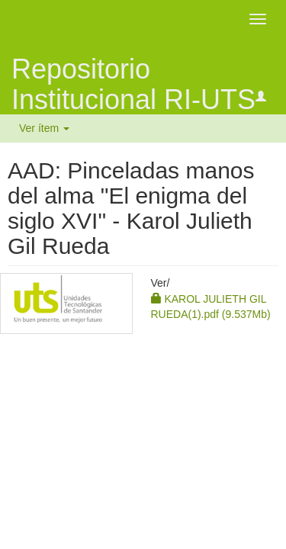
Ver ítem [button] (44, 128)
